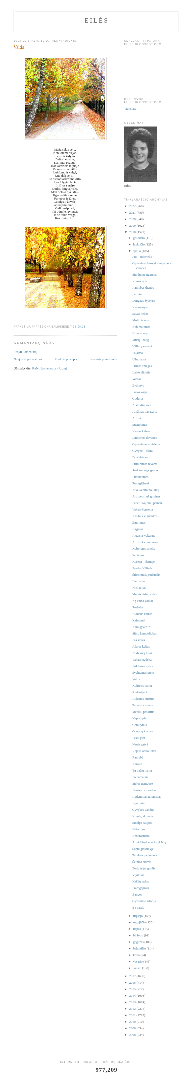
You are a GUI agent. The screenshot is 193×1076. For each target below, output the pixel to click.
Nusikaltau (139, 588)
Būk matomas (141, 327)
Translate (130, 108)
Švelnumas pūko (143, 672)
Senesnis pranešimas (103, 359)
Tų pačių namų (142, 770)
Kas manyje (140, 307)
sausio (137, 968)
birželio (138, 935)
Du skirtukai (140, 457)
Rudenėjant (139, 692)
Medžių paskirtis (143, 712)
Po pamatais (140, 777)
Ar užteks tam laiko (145, 542)
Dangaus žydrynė (143, 300)
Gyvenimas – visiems (146, 444)
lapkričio (139, 244)
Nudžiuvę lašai (142, 653)
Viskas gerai (140, 281)
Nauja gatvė (140, 744)
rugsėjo (138, 916)
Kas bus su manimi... (146, 516)
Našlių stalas (140, 881)
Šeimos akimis (141, 862)
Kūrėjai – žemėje (143, 561)
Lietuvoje (138, 581)
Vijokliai (137, 875)
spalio (137, 251)
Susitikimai (139, 424)
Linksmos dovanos (144, 437)
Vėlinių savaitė (142, 346)
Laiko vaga (139, 392)
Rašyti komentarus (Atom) (49, 368)
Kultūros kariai (142, 685)
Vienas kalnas (141, 431)
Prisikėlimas (140, 477)
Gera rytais (139, 725)
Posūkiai (137, 607)
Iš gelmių (138, 803)
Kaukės (137, 764)
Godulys (137, 398)
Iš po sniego (140, 333)
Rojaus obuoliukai (144, 751)
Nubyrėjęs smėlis (143, 548)
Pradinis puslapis (66, 359)
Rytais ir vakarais (143, 535)
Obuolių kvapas (142, 731)
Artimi (136, 418)
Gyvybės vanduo (143, 809)
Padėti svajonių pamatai (147, 503)
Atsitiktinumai (141, 405)
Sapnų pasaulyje (143, 849)
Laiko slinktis (141, 372)
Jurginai (137, 529)
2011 (132, 1015)
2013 (132, 1002)
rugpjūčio (140, 922)
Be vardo (138, 907)
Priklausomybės (142, 666)
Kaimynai (138, 620)
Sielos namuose (142, 783)
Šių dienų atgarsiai (144, 274)
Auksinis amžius (143, 699)
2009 (132, 1028)
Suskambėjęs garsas (145, 470)
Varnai (136, 379)
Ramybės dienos (143, 287)
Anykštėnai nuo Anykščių (149, 842)
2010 (132, 1022)
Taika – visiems (142, 705)
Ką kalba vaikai (142, 601)
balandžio (140, 948)
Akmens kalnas (142, 614)
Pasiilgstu (138, 738)
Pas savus (138, 640)
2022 (132, 206)
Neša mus (138, 829)
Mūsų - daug (140, 340)
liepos (137, 929)
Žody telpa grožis (143, 868)
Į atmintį (137, 294)
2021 (132, 212)
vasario (138, 961)
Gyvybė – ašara (142, 451)
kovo (136, 955)
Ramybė (137, 757)
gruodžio (139, 238)
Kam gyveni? (141, 627)
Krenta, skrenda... (143, 816)
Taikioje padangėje (144, 855)
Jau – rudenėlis (142, 257)
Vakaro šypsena (142, 509)
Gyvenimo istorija (144, 901)
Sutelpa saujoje (142, 823)
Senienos (138, 555)
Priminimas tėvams (144, 464)
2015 (132, 989)
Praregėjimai (140, 483)
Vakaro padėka (142, 659)
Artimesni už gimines (146, 496)
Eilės (97, 20)
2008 (132, 1035)
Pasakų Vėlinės (142, 568)
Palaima (137, 353)
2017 (132, 976)
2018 (132, 232)
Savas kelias (140, 313)
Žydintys (138, 385)
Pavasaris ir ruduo (144, 790)
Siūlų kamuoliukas (144, 633)
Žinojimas (139, 522)
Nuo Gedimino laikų (145, 490)
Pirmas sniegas (142, 366)
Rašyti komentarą (25, 352)
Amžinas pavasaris (144, 411)
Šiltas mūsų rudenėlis (146, 575)
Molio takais (140, 320)
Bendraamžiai (141, 836)
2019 (132, 225)
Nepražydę (139, 718)
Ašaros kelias (141, 646)
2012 (132, 1008)
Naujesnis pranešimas (28, 359)
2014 (132, 995)
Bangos (137, 894)
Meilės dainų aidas (144, 594)
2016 (132, 982)
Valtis (136, 679)
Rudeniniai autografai (146, 796)
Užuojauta (139, 359)
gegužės (138, 942)
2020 (132, 219)
